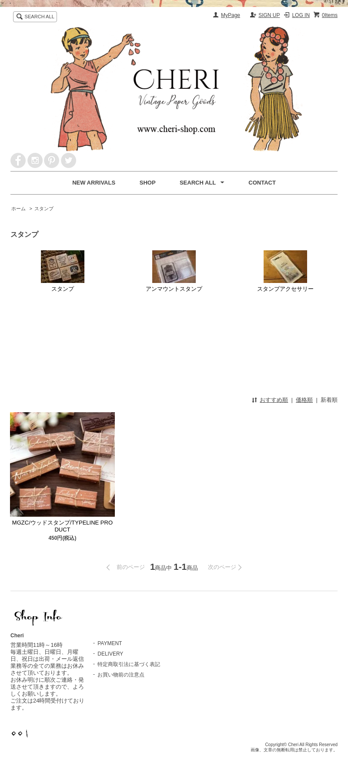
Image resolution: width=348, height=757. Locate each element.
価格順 (304, 400)
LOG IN (301, 15)
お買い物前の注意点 (120, 675)
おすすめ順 (274, 400)
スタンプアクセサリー (285, 271)
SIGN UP (269, 15)
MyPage (230, 15)
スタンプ (44, 208)
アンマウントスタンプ (174, 271)
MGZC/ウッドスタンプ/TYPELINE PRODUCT (62, 526)
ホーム (18, 208)
